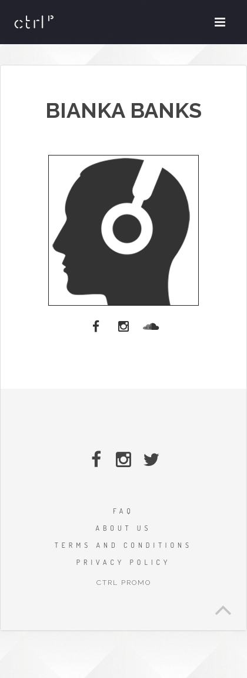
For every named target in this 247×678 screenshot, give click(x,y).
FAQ (123, 511)
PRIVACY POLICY (123, 562)
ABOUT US (123, 528)
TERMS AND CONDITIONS (123, 545)
